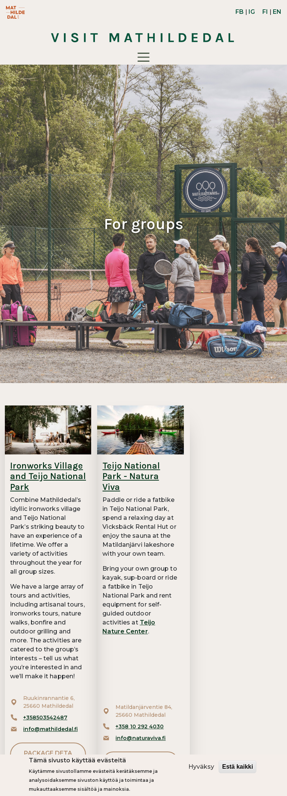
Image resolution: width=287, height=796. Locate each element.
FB (239, 11)
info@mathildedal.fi (50, 729)
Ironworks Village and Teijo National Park (48, 476)
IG (252, 11)
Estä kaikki (237, 766)
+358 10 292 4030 (139, 726)
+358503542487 (45, 717)
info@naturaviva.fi (140, 738)
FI (265, 11)
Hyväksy (201, 766)
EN (277, 11)
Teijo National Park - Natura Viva (131, 476)
